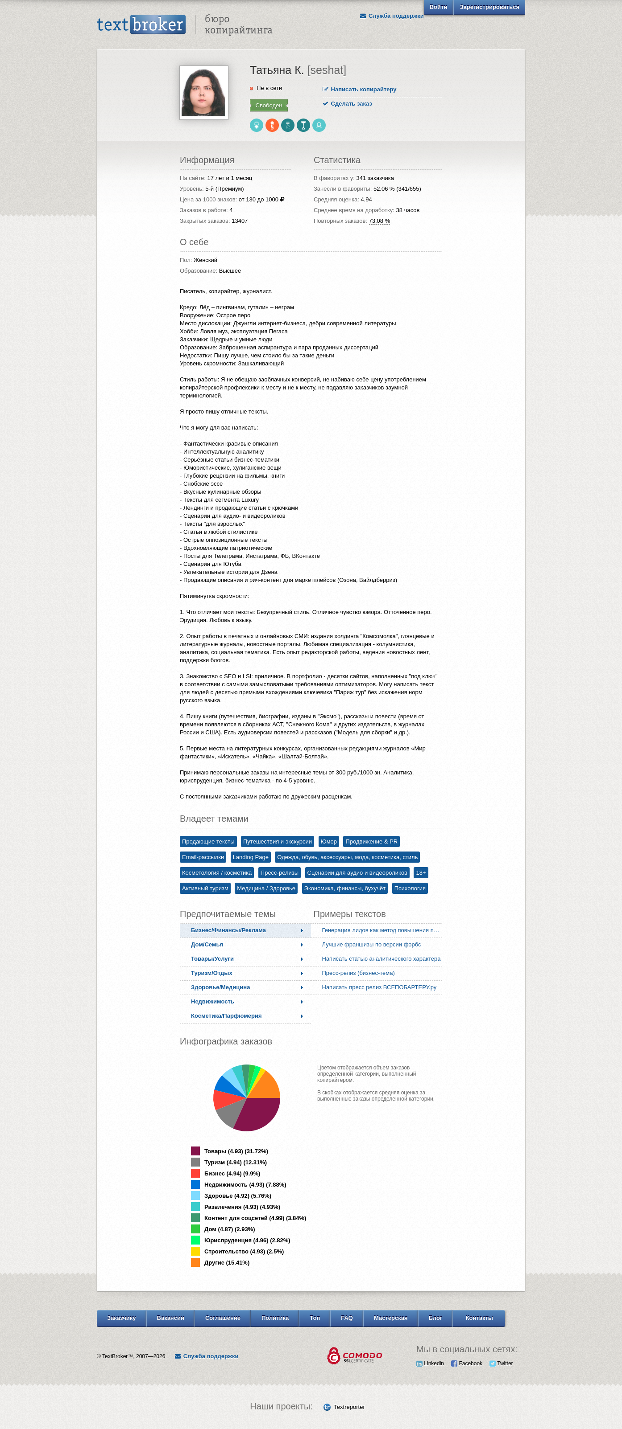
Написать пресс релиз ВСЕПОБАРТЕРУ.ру (379, 987)
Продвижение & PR (371, 841)
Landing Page (251, 857)
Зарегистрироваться (489, 7)
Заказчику (121, 1317)
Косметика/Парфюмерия (226, 1015)
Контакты (479, 1317)
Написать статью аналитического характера (381, 958)
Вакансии (170, 1317)
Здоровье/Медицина (220, 987)
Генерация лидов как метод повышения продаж (384, 930)
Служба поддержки (392, 15)
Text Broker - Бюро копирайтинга (185, 25)
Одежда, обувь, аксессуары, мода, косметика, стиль (347, 857)
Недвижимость (212, 1001)
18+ (421, 872)
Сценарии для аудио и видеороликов (357, 872)
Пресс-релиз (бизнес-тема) (358, 973)
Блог (436, 1317)
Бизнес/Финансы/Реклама (228, 930)
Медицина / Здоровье (266, 888)
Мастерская (391, 1317)
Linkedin (430, 1363)
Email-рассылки (203, 857)
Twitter (501, 1363)
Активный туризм (205, 888)
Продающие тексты (208, 841)
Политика (275, 1317)
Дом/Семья (207, 944)
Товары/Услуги (212, 958)
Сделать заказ (347, 103)
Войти (439, 7)
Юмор (329, 841)
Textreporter (349, 1407)
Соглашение (223, 1317)
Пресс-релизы (280, 872)
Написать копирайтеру (360, 89)
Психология (410, 888)
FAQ (347, 1317)
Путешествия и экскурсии (277, 841)
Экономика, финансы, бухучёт (345, 888)
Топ (315, 1317)
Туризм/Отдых (211, 973)
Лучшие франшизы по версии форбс (371, 944)
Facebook (466, 1363)
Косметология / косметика (217, 872)
